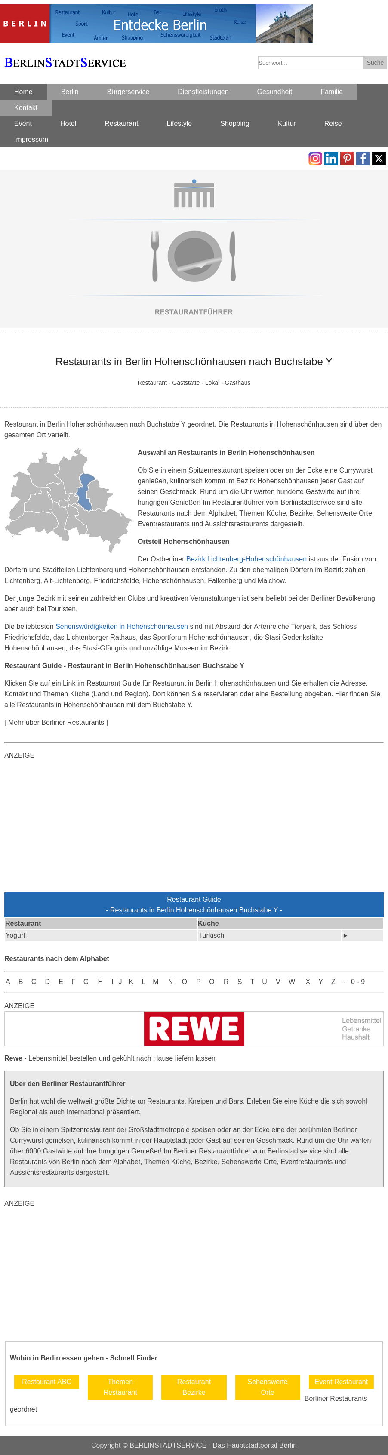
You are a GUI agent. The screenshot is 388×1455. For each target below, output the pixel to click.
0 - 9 (358, 981)
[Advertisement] (194, 828)
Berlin (70, 91)
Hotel (68, 123)
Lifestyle (179, 123)
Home (23, 91)
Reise (333, 123)
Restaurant (121, 123)
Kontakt (25, 107)
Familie (331, 91)
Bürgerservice (128, 91)
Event (23, 123)
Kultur (287, 123)
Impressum (31, 139)
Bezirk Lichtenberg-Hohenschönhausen (246, 559)
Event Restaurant (341, 1381)
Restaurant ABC (46, 1381)
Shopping (234, 123)
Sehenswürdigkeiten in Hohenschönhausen (121, 626)
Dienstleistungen (203, 91)
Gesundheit (275, 91)
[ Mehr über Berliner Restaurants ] (56, 722)
